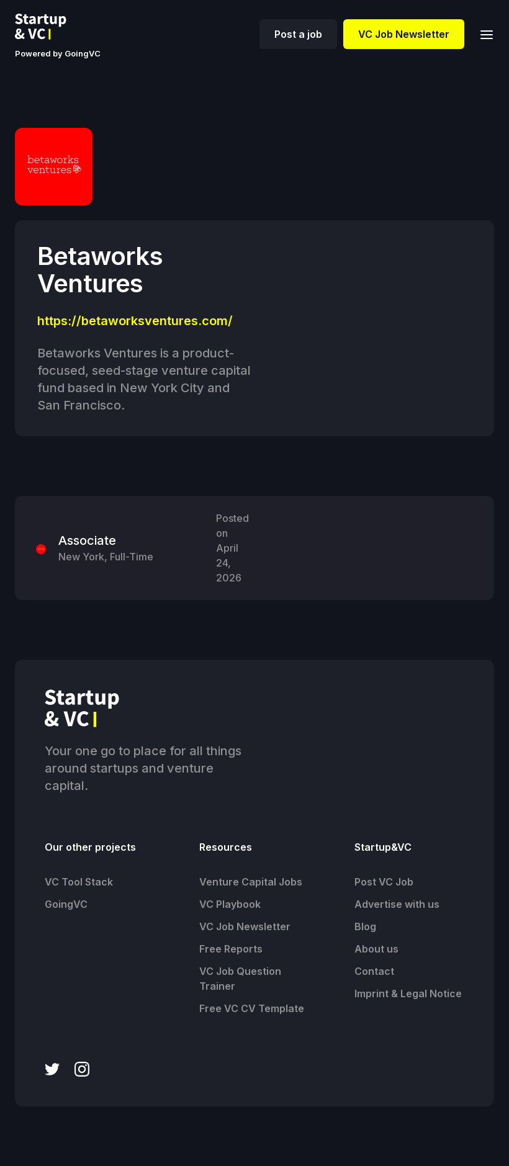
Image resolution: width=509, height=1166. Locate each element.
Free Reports (231, 949)
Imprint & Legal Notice (408, 993)
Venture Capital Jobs (250, 882)
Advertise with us (396, 904)
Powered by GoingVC (58, 53)
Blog (365, 926)
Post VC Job (383, 882)
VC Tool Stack (79, 882)
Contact (374, 971)
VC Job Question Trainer (240, 978)
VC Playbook (230, 904)
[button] (483, 34)
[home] (50, 27)
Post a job (298, 34)
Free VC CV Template (251, 1008)
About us (376, 949)
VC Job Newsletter (403, 34)
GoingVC (66, 904)
